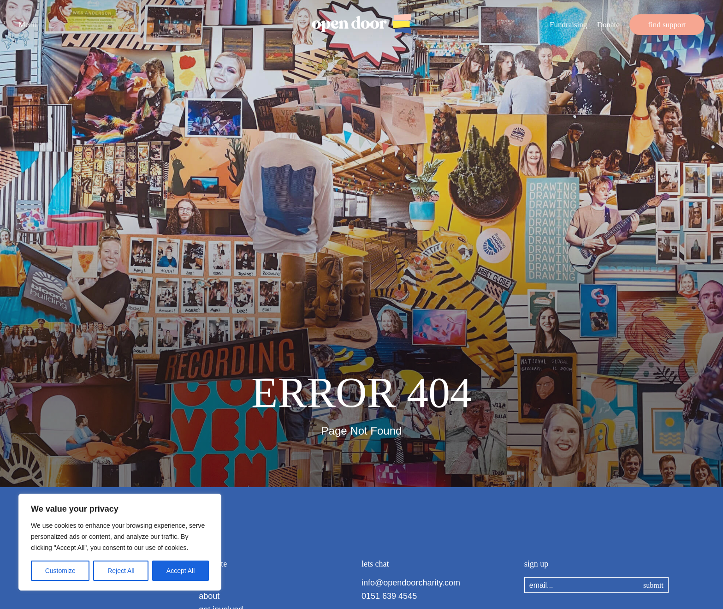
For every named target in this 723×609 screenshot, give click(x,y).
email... (541, 585)
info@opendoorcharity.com (411, 582)
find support (667, 24)
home (209, 582)
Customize (60, 570)
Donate (608, 24)
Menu (27, 25)
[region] (119, 542)
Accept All (180, 570)
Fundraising (568, 24)
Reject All (120, 570)
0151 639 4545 (389, 596)
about (209, 596)
